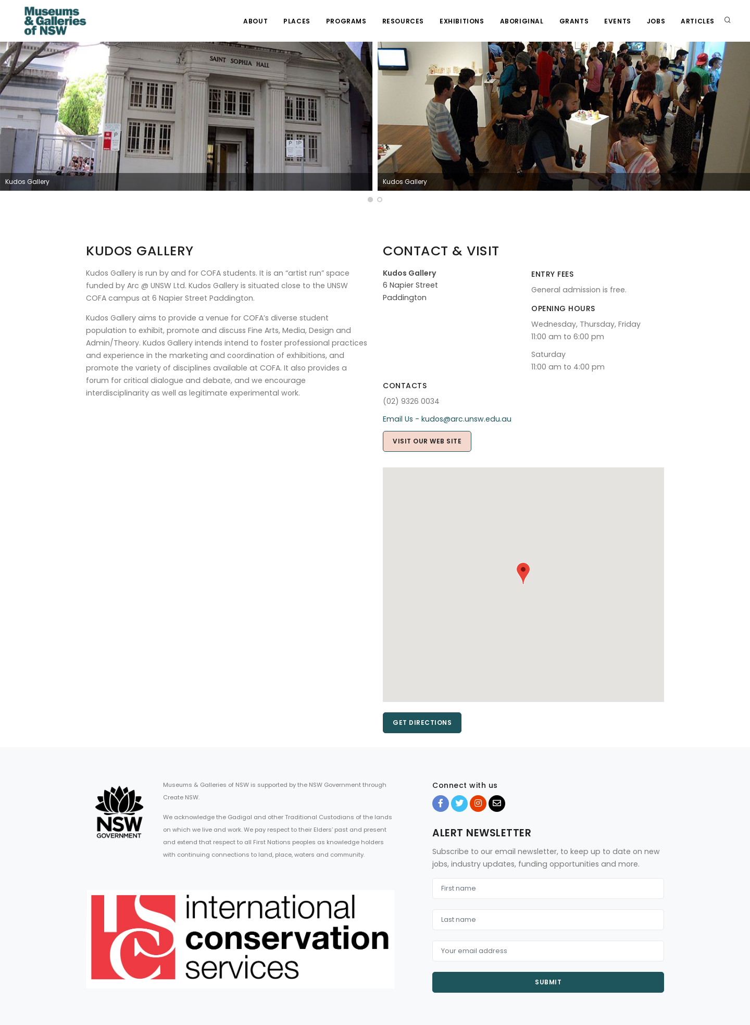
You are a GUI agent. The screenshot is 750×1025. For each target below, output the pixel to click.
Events (617, 21)
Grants (574, 21)
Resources (403, 21)
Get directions (422, 722)
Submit (548, 982)
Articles (698, 21)
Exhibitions (462, 21)
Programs (346, 21)
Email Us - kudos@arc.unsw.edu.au (447, 419)
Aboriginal (522, 21)
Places (296, 21)
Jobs (656, 21)
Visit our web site (427, 441)
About (255, 21)
